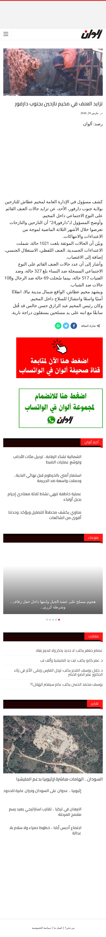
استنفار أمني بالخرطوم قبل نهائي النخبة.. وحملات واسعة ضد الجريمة (47, 478)
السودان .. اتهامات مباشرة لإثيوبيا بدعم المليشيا (59, 779)
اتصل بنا (58, 928)
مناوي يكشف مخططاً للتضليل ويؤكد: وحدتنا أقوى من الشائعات (44, 515)
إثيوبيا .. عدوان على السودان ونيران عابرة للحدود (42, 790)
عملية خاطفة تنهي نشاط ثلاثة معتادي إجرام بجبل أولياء (44, 496)
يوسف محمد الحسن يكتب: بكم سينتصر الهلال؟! (66, 684)
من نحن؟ (69, 928)
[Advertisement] (53, 7)
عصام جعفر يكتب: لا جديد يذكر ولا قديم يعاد (69, 650)
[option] (53, 583)
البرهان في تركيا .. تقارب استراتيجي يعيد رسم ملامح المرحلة (45, 811)
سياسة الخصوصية (41, 928)
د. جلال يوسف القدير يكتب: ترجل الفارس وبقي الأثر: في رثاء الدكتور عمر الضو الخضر (58, 672)
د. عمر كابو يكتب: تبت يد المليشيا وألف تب (71, 660)
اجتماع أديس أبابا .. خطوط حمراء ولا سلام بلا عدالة (45, 830)
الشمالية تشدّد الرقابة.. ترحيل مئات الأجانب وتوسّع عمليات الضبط (47, 459)
